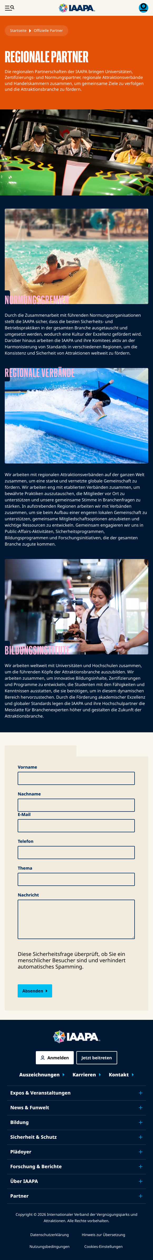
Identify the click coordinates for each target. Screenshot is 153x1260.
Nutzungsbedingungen (49, 1246)
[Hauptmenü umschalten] (9, 8)
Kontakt (119, 1075)
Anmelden (58, 1058)
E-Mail (24, 814)
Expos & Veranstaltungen (40, 1093)
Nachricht (28, 895)
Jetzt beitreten (97, 1058)
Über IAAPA (24, 1181)
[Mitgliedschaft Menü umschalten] (143, 8)
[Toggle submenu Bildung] (140, 1122)
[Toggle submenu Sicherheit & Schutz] (140, 1137)
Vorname (27, 767)
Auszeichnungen (39, 1075)
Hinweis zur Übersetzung (103, 1234)
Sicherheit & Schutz (33, 1137)
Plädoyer (20, 1152)
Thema (25, 868)
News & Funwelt (29, 1108)
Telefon (25, 841)
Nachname (29, 794)
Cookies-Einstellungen (103, 1246)
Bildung (19, 1122)
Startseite (18, 30)
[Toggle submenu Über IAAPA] (140, 1181)
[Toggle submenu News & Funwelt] (140, 1107)
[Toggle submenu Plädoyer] (140, 1152)
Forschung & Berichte (36, 1166)
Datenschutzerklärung (49, 1234)
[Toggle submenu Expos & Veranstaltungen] (140, 1093)
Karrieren (84, 1075)
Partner (19, 1196)
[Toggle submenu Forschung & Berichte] (140, 1166)
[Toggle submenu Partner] (140, 1196)
